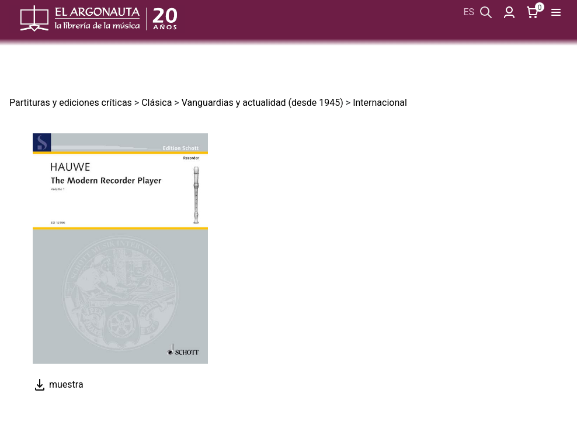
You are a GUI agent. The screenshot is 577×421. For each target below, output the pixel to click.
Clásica (156, 102)
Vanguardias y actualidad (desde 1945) (262, 102)
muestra (58, 384)
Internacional (380, 102)
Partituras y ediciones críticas (70, 102)
